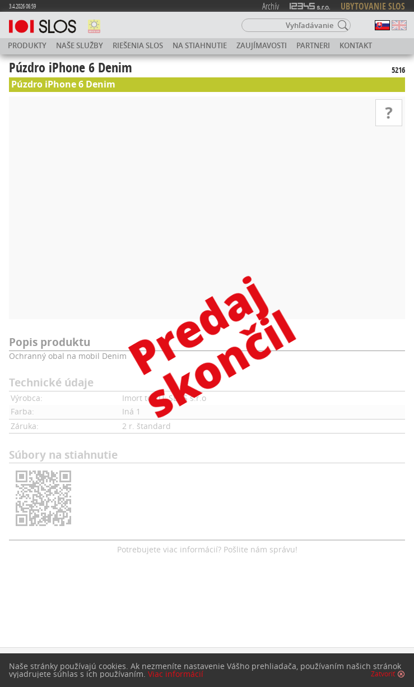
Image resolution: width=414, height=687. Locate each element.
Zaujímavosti (261, 45)
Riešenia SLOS (138, 45)
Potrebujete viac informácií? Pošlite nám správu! (207, 549)
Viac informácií (175, 674)
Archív (270, 6)
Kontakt (355, 45)
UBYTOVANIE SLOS (373, 6)
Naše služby (79, 45)
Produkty (27, 45)
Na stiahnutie (200, 45)
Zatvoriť (383, 674)
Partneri (313, 45)
